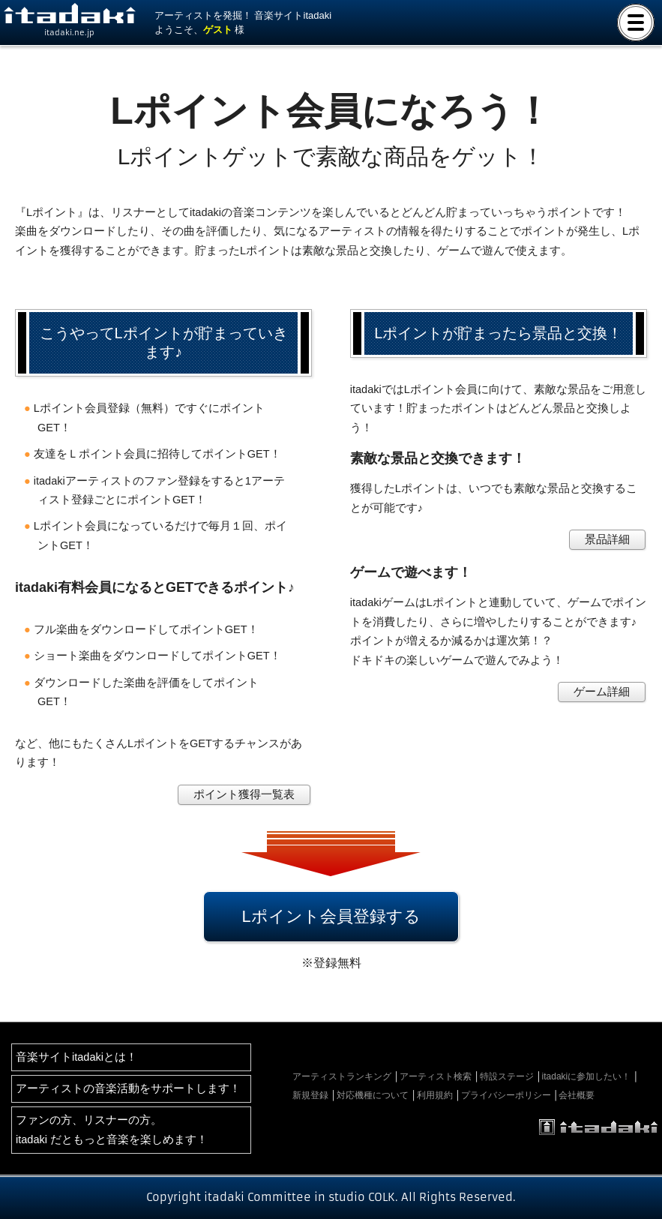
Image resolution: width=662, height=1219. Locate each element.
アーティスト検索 (436, 1076)
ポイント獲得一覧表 (244, 794)
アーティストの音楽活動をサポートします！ (128, 1088)
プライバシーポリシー (506, 1095)
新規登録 (310, 1095)
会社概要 (577, 1095)
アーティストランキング (341, 1076)
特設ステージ (507, 1076)
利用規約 (435, 1095)
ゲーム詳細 (602, 692)
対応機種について (373, 1095)
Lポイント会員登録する (330, 916)
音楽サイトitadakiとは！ (76, 1057)
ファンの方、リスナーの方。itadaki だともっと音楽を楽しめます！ (112, 1129)
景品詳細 (607, 539)
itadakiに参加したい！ (586, 1076)
